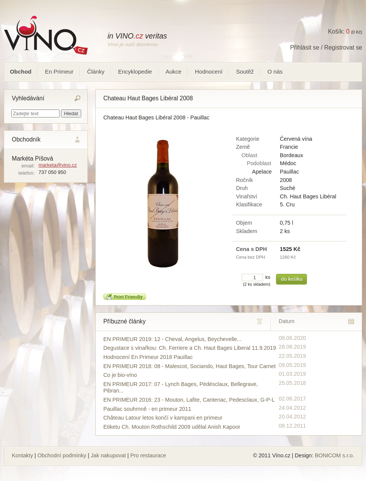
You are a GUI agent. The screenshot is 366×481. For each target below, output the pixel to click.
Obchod (20, 71)
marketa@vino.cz (58, 165)
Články (95, 71)
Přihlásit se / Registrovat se (326, 47)
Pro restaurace (148, 455)
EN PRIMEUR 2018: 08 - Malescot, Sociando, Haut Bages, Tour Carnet (189, 366)
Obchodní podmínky (61, 455)
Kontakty (22, 455)
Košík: (338, 31)
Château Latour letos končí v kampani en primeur (162, 418)
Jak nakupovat (108, 455)
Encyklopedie (135, 71)
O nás (275, 71)
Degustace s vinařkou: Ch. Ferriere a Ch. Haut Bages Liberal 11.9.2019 (189, 348)
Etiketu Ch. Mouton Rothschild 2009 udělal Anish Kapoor (171, 427)
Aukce (173, 71)
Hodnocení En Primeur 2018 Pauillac (148, 357)
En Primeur (59, 71)
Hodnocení (208, 71)
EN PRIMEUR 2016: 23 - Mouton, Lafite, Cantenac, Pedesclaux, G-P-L (189, 400)
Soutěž (245, 71)
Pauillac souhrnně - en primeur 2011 (147, 409)
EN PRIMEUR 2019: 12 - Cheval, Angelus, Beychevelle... (172, 339)
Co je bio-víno (120, 375)
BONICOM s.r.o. (334, 455)
